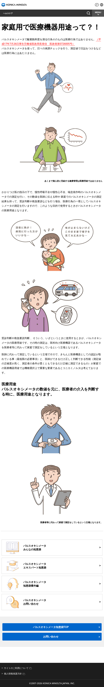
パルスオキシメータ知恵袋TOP (51, 627)
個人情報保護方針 (14, 673)
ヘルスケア (8, 13)
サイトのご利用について (18, 667)
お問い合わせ (81, 13)
